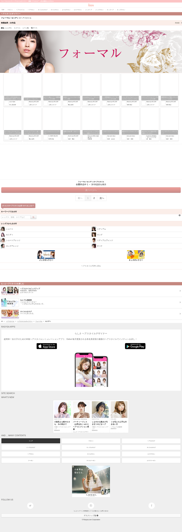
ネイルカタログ (151, 447)
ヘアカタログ (151, 441)
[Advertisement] (91, 161)
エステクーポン (151, 460)
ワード (34, 28)
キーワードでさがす (9, 212)
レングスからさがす (9, 224)
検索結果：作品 (91, 23)
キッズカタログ (91, 447)
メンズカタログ (30, 447)
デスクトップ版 (91, 515)
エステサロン (151, 454)
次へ (102, 198)
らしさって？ (77, 511)
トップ (31, 441)
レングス (8, 28)
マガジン (91, 441)
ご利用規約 (85, 511)
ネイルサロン (91, 454)
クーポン (30, 460)
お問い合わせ (104, 511)
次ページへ (91, 190)
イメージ (17, 28)
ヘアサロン (31, 454)
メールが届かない (95, 511)
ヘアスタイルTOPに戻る (91, 266)
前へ (80, 198)
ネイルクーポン (91, 460)
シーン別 (25, 28)
